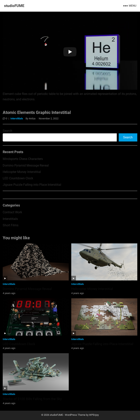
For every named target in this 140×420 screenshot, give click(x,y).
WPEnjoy (94, 414)
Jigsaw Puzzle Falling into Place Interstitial (32, 185)
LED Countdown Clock (18, 178)
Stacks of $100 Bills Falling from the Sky (32, 399)
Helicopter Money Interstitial (22, 172)
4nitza (32, 118)
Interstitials (16, 118)
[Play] (69, 51)
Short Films (10, 225)
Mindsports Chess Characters (23, 159)
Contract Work (12, 212)
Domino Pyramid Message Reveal (26, 165)
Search (7, 131)
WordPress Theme (75, 414)
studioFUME (14, 5)
